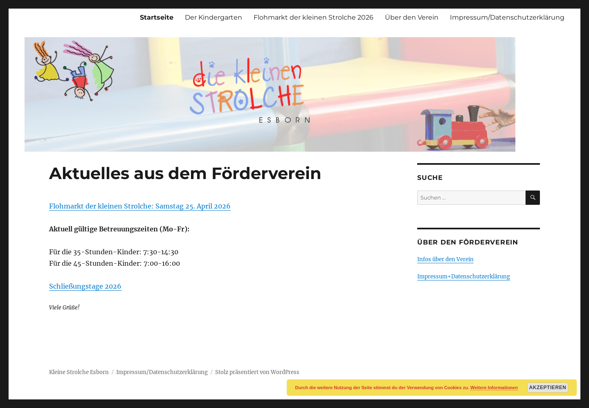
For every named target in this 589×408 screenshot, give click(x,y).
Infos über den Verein (445, 259)
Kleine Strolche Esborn (79, 372)
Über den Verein (411, 17)
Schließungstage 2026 (85, 286)
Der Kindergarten (213, 17)
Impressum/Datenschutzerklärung (507, 17)
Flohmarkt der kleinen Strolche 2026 (313, 17)
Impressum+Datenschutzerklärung (463, 276)
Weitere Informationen (494, 387)
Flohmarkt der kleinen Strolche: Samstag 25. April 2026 (140, 206)
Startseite (156, 17)
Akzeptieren (548, 387)
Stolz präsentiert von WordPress (257, 372)
